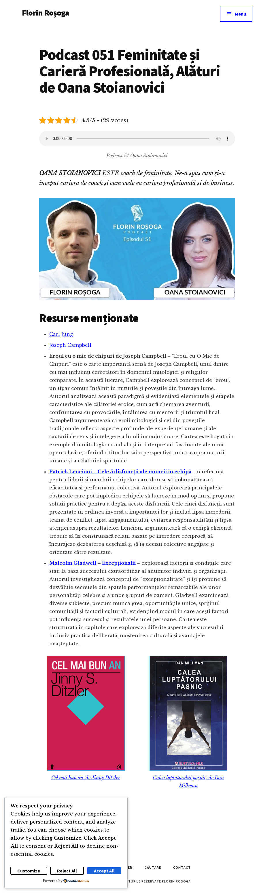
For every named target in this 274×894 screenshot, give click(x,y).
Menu (240, 14)
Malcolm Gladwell (72, 563)
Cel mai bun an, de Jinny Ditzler (85, 777)
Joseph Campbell (70, 345)
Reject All (67, 871)
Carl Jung (61, 334)
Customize (28, 871)
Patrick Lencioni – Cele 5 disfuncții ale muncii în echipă (120, 471)
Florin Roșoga (45, 12)
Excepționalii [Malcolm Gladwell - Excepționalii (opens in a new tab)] (119, 563)
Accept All (104, 871)
